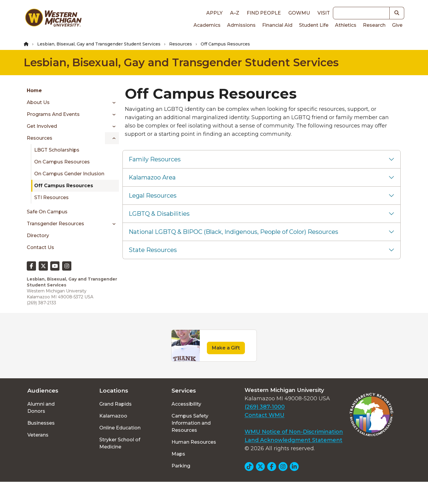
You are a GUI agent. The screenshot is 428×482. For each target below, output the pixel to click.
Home (34, 90)
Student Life (313, 25)
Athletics (345, 25)
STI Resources (51, 197)
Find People (264, 13)
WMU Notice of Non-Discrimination (294, 432)
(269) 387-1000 (265, 407)
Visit (323, 13)
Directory (38, 235)
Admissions (241, 25)
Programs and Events (53, 114)
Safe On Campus (47, 212)
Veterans (37, 435)
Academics (207, 25)
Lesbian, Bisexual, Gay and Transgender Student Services (98, 44)
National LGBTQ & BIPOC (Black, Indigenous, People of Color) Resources (233, 231)
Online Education (120, 428)
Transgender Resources (55, 223)
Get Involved (42, 126)
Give (397, 25)
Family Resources (155, 159)
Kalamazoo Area (152, 177)
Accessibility (186, 404)
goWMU (299, 13)
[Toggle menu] (112, 102)
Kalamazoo (113, 416)
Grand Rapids (115, 404)
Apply (214, 13)
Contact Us (40, 247)
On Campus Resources (62, 162)
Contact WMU (264, 415)
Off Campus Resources (63, 185)
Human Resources (193, 442)
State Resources (153, 249)
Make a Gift (226, 348)
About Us (38, 102)
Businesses (41, 423)
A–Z (234, 13)
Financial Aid (277, 25)
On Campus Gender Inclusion (69, 174)
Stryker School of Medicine (119, 443)
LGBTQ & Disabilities (159, 213)
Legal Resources (153, 195)
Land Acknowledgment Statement (293, 440)
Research (374, 25)
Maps (178, 454)
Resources (180, 44)
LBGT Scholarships (56, 150)
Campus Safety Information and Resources (191, 423)
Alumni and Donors (41, 407)
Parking (180, 466)
